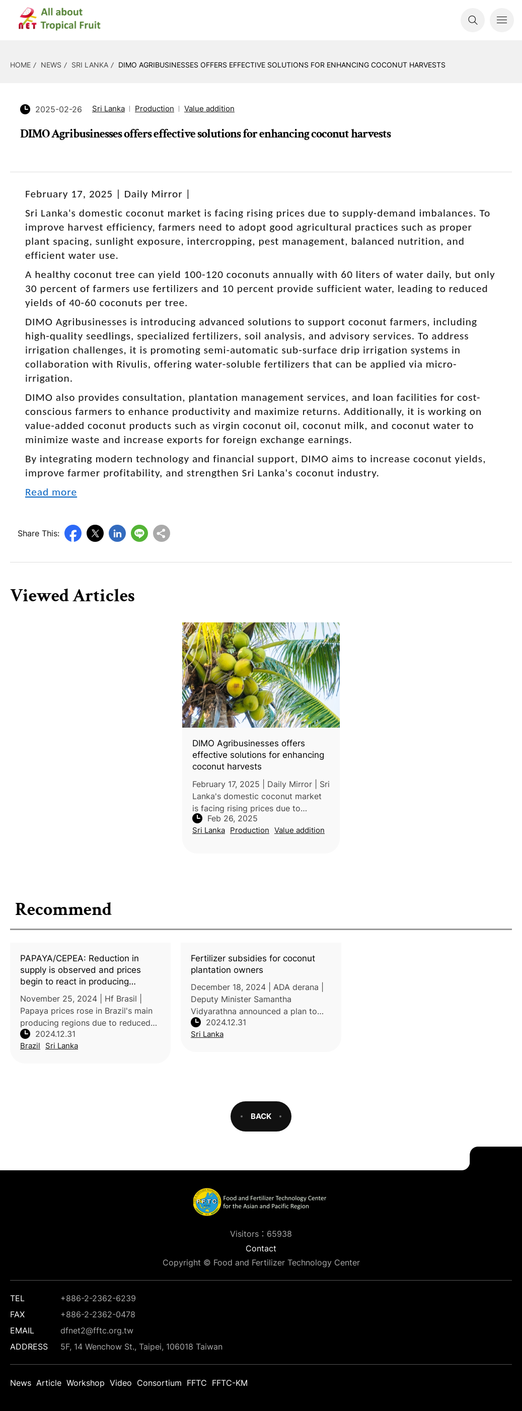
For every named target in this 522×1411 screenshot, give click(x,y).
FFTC (197, 1383)
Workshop (85, 1383)
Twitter (95, 533)
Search (473, 20)
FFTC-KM (230, 1383)
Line (139, 533)
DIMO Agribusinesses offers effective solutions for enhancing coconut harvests (281, 64)
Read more (51, 492)
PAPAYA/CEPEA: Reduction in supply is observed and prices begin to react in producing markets (80, 970)
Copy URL (161, 533)
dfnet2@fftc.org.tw (96, 1330)
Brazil (30, 1045)
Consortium (159, 1383)
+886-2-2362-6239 (98, 1298)
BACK (261, 1116)
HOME (20, 64)
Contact (261, 1248)
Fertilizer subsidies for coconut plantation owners (253, 964)
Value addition (209, 108)
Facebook (73, 533)
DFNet (68, 20)
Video (121, 1383)
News (51, 64)
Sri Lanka (89, 64)
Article (48, 1383)
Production (154, 108)
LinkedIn (117, 533)
